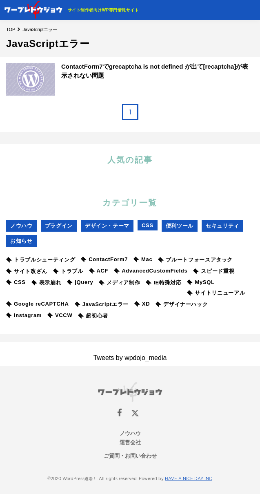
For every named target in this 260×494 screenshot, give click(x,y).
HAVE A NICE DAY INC (188, 478)
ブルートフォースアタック (195, 260)
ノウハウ (21, 226)
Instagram (24, 315)
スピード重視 (213, 271)
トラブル (68, 271)
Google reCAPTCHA (37, 304)
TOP (10, 29)
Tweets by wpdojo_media (130, 357)
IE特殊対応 (163, 282)
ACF (99, 271)
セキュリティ (222, 226)
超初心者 (93, 316)
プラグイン (59, 226)
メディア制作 (119, 282)
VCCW (59, 315)
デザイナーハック (182, 304)
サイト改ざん (26, 271)
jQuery (80, 282)
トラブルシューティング (40, 260)
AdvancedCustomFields (150, 271)
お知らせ (21, 241)
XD (142, 304)
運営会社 (130, 442)
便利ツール (179, 226)
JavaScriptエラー (102, 304)
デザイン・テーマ (107, 226)
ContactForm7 (104, 259)
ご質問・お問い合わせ (130, 456)
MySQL (200, 282)
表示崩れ (46, 282)
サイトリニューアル (216, 293)
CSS (147, 225)
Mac (142, 259)
